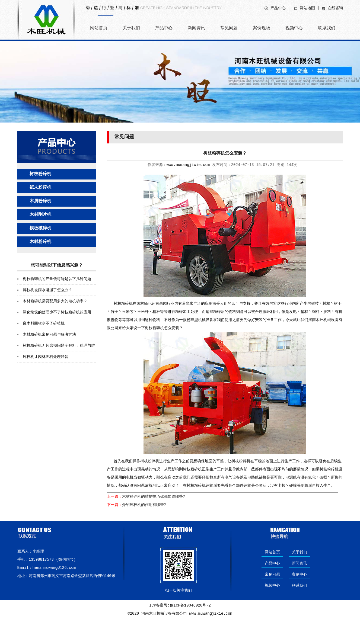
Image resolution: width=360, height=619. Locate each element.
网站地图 (307, 8)
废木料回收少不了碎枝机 (44, 323)
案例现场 (261, 27)
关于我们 (131, 27)
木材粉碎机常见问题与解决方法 (49, 334)
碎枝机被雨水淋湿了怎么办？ (47, 290)
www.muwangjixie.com (188, 165)
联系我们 (326, 27)
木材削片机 (40, 214)
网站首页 (98, 27)
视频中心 (294, 27)
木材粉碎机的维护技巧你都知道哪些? (153, 497)
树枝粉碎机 (40, 174)
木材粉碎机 (40, 241)
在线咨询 (335, 8)
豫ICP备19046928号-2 (190, 605)
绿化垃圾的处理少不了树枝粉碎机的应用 (57, 312)
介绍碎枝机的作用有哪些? (144, 505)
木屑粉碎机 (40, 201)
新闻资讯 (196, 27)
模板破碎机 (40, 228)
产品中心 (278, 8)
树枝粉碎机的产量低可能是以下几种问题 (57, 279)
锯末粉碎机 (40, 187)
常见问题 (229, 27)
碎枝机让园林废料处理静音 (45, 357)
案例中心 (299, 574)
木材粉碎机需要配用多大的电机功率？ (55, 301)
